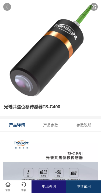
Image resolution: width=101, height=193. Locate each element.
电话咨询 (49, 186)
